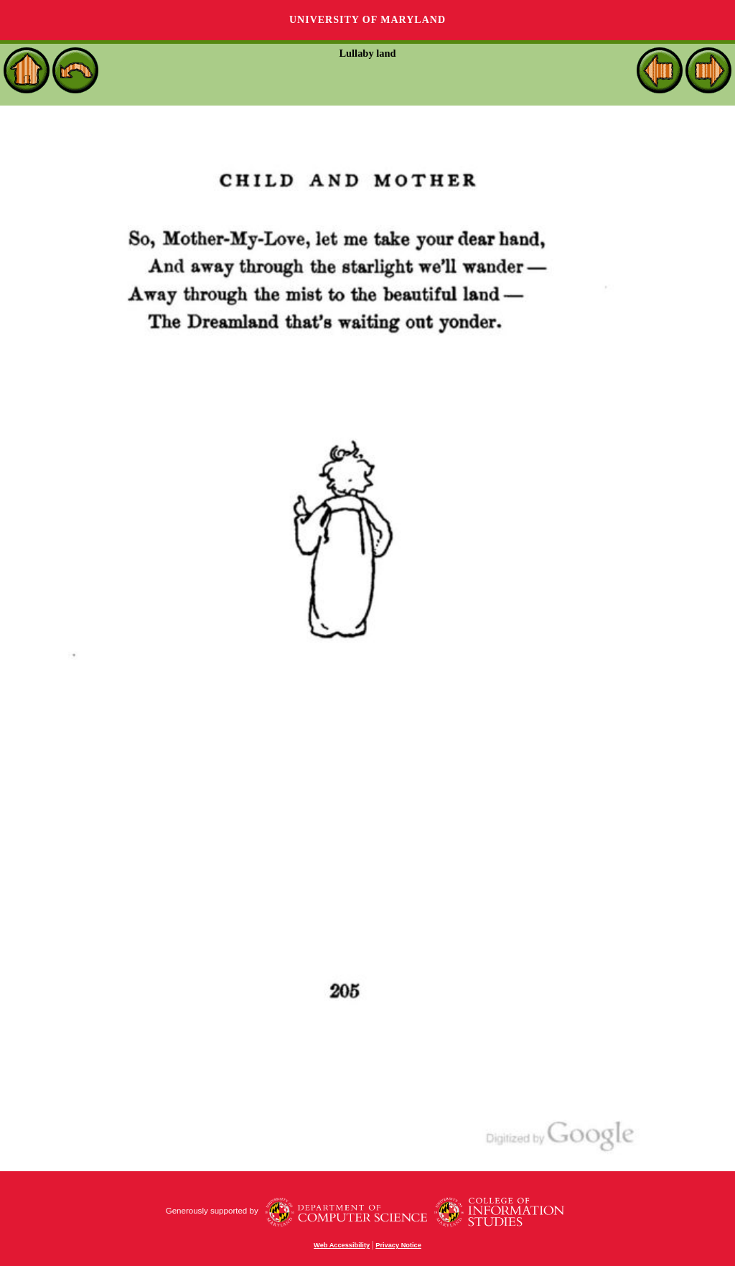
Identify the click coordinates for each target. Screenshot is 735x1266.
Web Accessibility (342, 1245)
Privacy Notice (398, 1245)
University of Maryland (367, 19)
